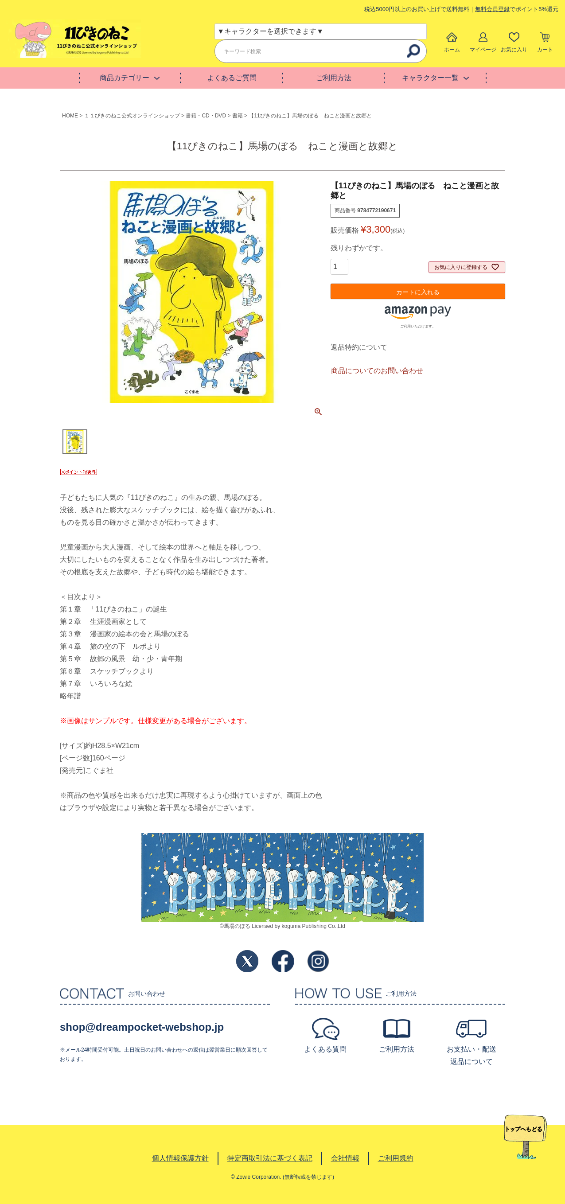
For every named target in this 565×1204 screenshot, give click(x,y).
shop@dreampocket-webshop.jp (142, 1027)
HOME (70, 116)
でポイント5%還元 (516, 9)
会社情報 (345, 1158)
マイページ (483, 50)
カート (545, 50)
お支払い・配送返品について (471, 1055)
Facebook (283, 961)
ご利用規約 (395, 1158)
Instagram (318, 961)
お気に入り (514, 50)
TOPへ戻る (525, 1137)
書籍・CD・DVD (206, 116)
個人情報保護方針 (180, 1158)
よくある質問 (325, 1049)
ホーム (452, 50)
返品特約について (359, 347)
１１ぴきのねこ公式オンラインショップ (132, 116)
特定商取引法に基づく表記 (269, 1158)
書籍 (237, 116)
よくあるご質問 (232, 78)
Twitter (247, 961)
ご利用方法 (333, 78)
